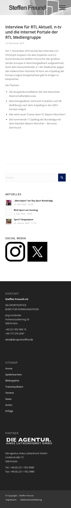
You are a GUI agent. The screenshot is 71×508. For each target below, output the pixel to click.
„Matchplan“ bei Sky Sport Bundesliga (33, 200)
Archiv (8, 405)
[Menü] (60, 7)
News (8, 399)
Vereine (9, 392)
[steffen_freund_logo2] (29, 7)
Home (8, 368)
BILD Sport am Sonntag (26, 210)
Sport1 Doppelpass (23, 219)
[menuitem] (60, 7)
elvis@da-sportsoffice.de (19, 339)
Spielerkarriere (13, 374)
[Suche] (35, 177)
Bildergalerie (12, 380)
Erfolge (9, 411)
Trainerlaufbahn (14, 386)
